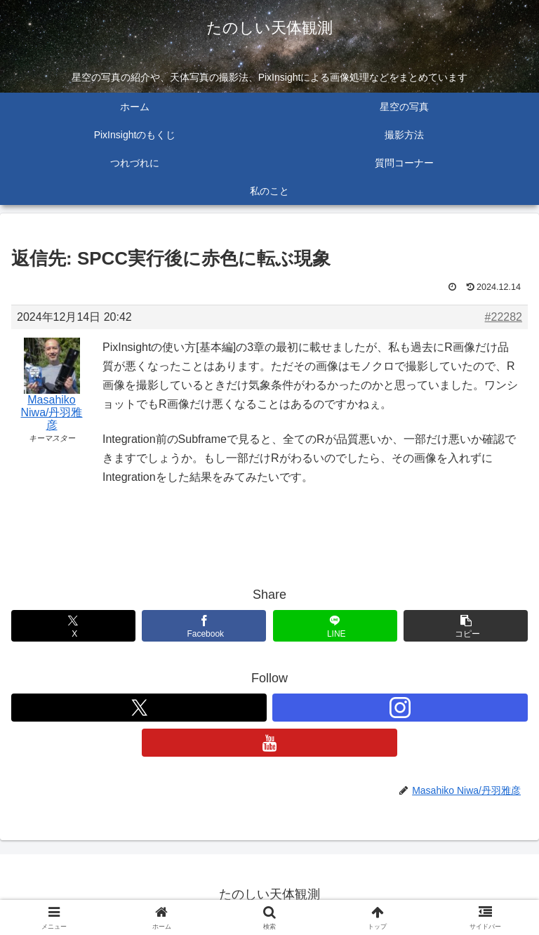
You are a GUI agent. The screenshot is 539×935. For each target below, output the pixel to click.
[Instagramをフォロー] (400, 708)
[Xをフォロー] (139, 708)
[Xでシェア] (73, 626)
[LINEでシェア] (335, 626)
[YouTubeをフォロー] (269, 743)
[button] (466, 626)
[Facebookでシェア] (204, 626)
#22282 (503, 317)
